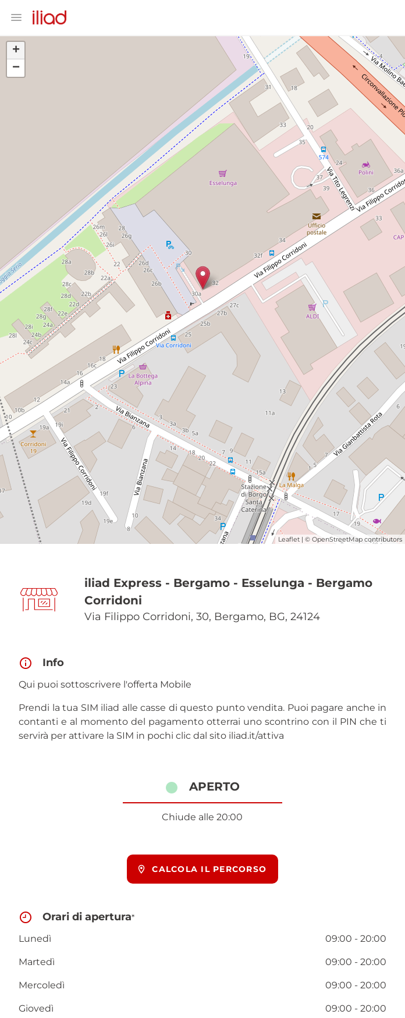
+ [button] (16, 50)
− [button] (16, 68)
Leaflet (289, 539)
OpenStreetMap (337, 539)
